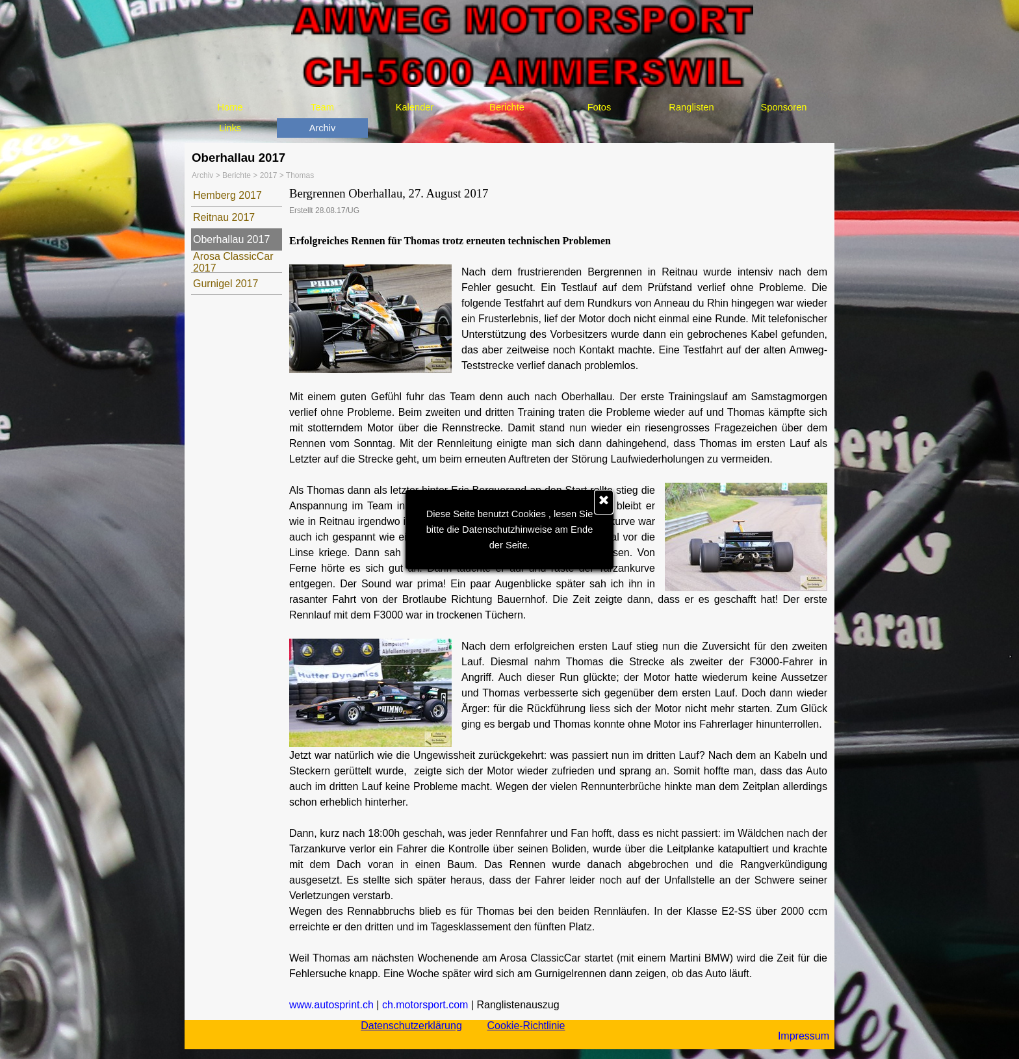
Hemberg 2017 (227, 195)
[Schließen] (603, 502)
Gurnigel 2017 (226, 283)
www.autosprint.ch (331, 1004)
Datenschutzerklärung (411, 1025)
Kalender (415, 107)
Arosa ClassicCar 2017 (233, 262)
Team (322, 107)
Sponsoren (784, 107)
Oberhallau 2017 (231, 239)
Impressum (803, 1035)
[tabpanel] (558, 599)
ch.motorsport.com (425, 1004)
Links (230, 128)
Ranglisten (691, 107)
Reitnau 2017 (224, 217)
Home (229, 107)
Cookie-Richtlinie (526, 1025)
